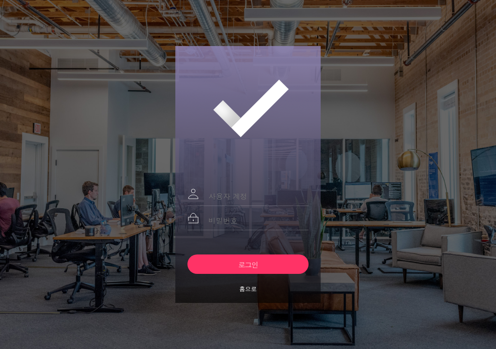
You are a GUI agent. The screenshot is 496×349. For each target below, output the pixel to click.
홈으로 (248, 289)
